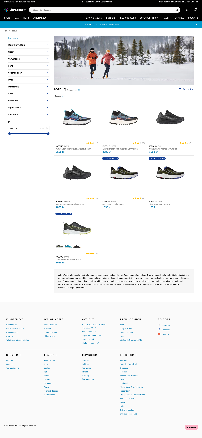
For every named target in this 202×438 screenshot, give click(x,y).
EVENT (166, 18)
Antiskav (123, 360)
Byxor (46, 364)
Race (122, 336)
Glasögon (124, 368)
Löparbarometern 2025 (92, 335)
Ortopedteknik (88, 339)
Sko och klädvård (127, 398)
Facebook (164, 330)
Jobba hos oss (50, 332)
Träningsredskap (127, 410)
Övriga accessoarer (128, 414)
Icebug (59, 97)
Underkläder (49, 395)
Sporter (12, 355)
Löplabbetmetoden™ (91, 343)
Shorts (47, 379)
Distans (85, 360)
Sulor (122, 406)
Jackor (47, 368)
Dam (17, 18)
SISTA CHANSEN (94, 18)
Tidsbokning (49, 336)
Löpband (124, 383)
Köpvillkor (10, 336)
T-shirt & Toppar (51, 391)
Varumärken (39, 18)
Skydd (122, 402)
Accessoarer (49, 360)
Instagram (164, 325)
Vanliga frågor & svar (15, 328)
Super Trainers (126, 332)
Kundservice (11, 325)
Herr (26, 18)
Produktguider (127, 18)
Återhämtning (88, 379)
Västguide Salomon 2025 (131, 340)
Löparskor (13, 38)
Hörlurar (123, 372)
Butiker (110, 18)
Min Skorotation (89, 332)
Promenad (86, 368)
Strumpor (48, 383)
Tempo (85, 372)
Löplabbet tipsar (149, 18)
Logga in (193, 18)
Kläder (49, 355)
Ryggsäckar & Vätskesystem (132, 395)
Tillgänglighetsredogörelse (17, 340)
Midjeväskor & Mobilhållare (131, 387)
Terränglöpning (12, 368)
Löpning (9, 364)
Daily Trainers (126, 328)
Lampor (123, 379)
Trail (122, 325)
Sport (7, 18)
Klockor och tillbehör (129, 376)
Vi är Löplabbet (50, 325)
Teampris (179, 18)
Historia (47, 328)
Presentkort (125, 391)
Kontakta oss (12, 332)
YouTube (163, 334)
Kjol (45, 372)
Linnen (47, 376)
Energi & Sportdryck (128, 364)
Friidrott (9, 360)
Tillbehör (127, 355)
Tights (46, 387)
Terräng (85, 376)
